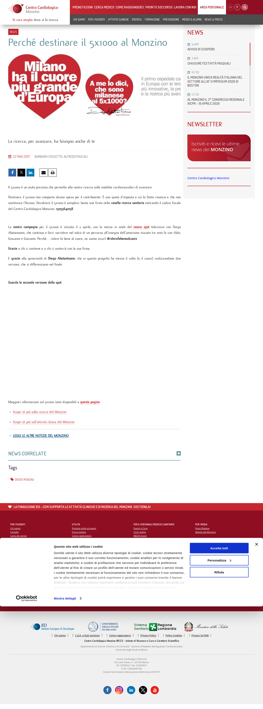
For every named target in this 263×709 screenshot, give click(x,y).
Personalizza (219, 663)
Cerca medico (104, 7)
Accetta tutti (219, 650)
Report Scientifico (143, 569)
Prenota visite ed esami (84, 532)
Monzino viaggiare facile (85, 543)
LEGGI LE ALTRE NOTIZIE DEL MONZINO (41, 439)
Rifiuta (219, 675)
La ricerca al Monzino (145, 572)
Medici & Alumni (192, 19)
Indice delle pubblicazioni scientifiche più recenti (159, 576)
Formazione (152, 19)
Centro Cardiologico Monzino (208, 178)
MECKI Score (140, 539)
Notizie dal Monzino (82, 547)
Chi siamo (79, 19)
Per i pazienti (96, 19)
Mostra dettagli (65, 701)
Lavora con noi (185, 7)
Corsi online (140, 535)
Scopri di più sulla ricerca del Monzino (39, 415)
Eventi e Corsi (141, 532)
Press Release (202, 532)
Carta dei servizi (18, 539)
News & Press (214, 19)
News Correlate (94, 457)
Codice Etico (16, 547)
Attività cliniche (118, 19)
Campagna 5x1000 (205, 569)
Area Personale (212, 7)
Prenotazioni (83, 7)
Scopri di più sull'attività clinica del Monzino (43, 425)
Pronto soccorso (158, 7)
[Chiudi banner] (256, 646)
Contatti (14, 535)
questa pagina (90, 405)
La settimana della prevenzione (211, 572)
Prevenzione (171, 19)
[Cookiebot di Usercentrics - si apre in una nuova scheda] (27, 701)
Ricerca (137, 19)
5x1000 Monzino (22, 483)
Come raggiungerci (130, 7)
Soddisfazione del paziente (24, 543)
